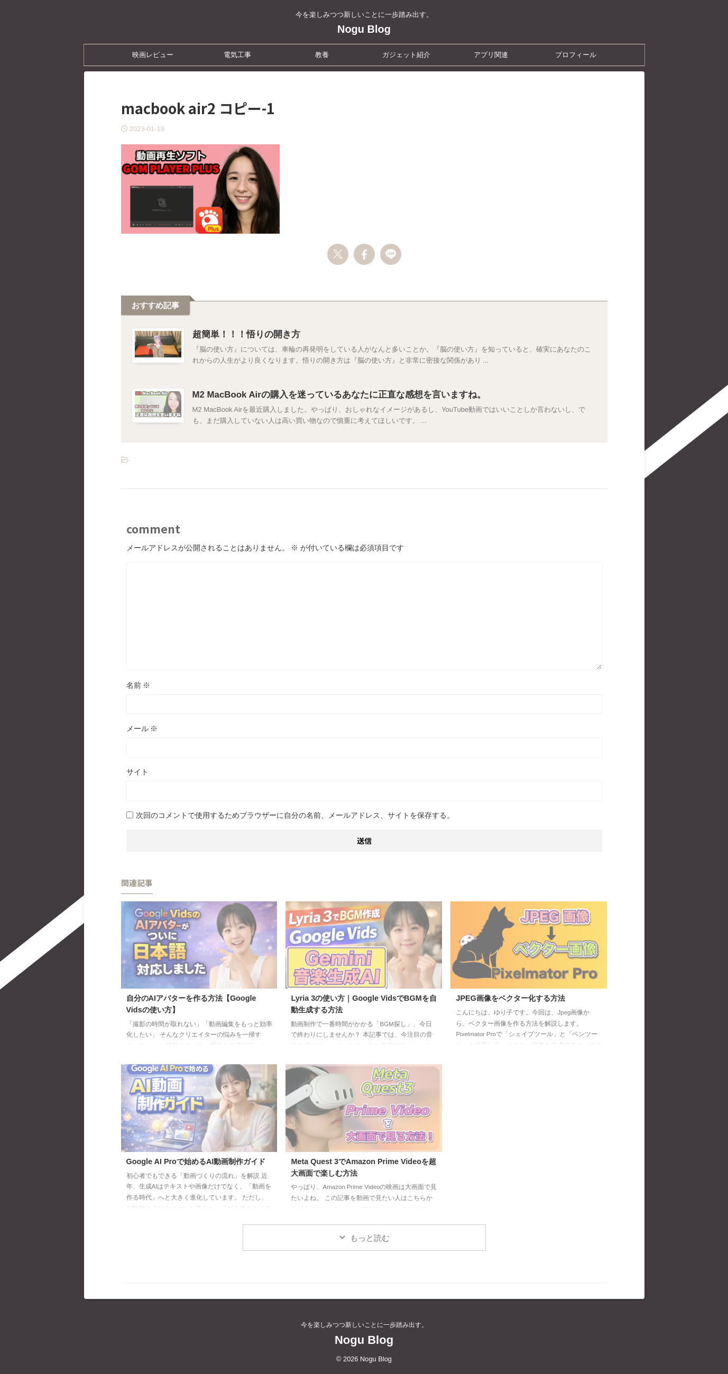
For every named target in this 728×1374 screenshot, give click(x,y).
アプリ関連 (491, 55)
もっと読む (370, 1237)
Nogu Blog (364, 29)
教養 (322, 55)
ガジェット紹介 (406, 55)
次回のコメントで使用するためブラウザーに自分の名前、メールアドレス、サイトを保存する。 (295, 815)
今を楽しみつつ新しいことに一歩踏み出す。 (364, 1325)
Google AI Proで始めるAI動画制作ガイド (196, 1161)
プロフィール (575, 55)
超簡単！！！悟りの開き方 (243, 334)
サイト (137, 772)
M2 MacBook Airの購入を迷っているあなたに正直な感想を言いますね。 (330, 394)
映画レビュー (152, 55)
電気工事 (237, 55)
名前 (138, 685)
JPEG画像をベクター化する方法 (510, 998)
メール (142, 728)
